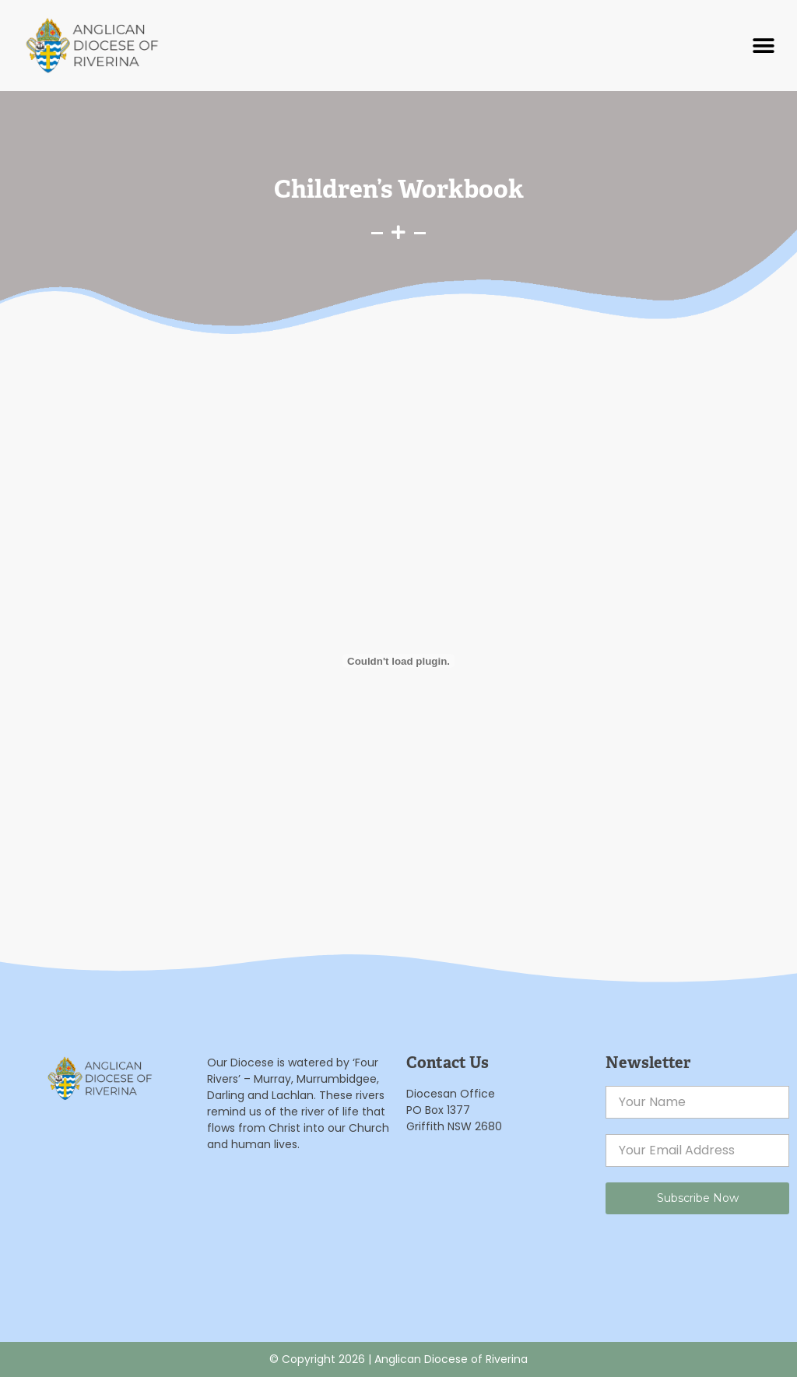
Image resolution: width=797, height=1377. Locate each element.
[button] (763, 45)
